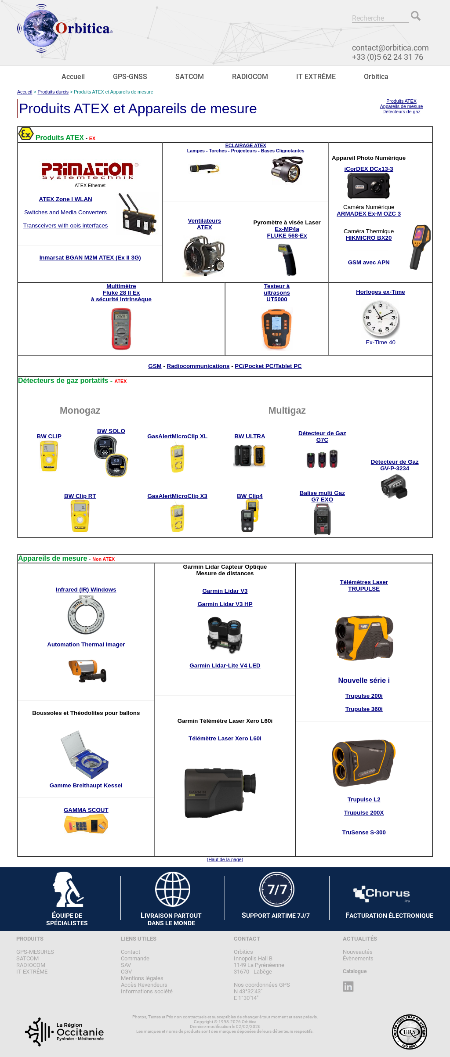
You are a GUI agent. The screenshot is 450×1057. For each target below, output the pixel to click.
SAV (126, 965)
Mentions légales (142, 978)
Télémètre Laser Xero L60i (225, 738)
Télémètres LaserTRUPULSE (364, 585)
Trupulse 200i (364, 696)
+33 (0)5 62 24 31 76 (387, 56)
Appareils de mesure (401, 106)
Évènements (358, 958)
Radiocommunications (198, 366)
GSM (154, 366)
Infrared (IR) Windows (86, 589)
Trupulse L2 (364, 799)
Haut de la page (224, 859)
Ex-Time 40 (381, 342)
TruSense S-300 (364, 832)
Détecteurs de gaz (401, 111)
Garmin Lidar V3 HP (224, 604)
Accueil (73, 76)
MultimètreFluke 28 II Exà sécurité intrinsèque (121, 293)
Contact (130, 952)
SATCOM (189, 76)
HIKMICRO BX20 (369, 237)
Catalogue (355, 971)
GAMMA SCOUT (86, 810)
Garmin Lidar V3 (225, 591)
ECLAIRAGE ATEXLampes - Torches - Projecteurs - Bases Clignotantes (246, 148)
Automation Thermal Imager (86, 644)
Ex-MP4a (287, 229)
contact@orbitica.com (390, 47)
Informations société (147, 991)
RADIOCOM (250, 76)
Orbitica (376, 76)
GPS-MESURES (35, 952)
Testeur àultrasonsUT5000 (277, 293)
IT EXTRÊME (316, 76)
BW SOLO (111, 431)
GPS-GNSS (130, 76)
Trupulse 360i (364, 709)
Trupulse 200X (364, 812)
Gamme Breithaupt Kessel (86, 785)
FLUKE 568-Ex (287, 235)
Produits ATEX (401, 101)
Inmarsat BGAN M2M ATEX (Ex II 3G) (90, 257)
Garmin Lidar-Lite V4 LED (224, 665)
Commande (135, 958)
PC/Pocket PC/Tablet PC (268, 366)
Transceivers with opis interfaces (65, 225)
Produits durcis (53, 91)
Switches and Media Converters (65, 212)
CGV (126, 971)
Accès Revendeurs (144, 984)
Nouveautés (358, 952)
